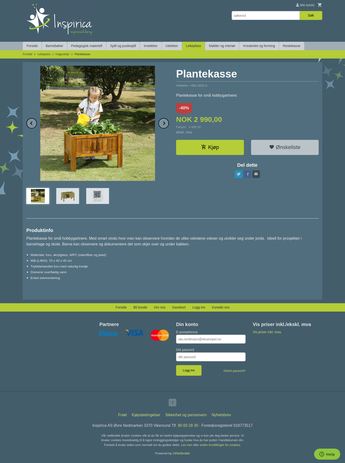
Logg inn (198, 307)
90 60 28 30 (188, 425)
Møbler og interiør (222, 46)
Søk (311, 15)
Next (168, 122)
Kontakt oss (221, 307)
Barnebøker (54, 46)
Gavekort (179, 307)
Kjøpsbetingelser (146, 415)
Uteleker (172, 46)
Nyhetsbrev (221, 415)
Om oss (159, 307)
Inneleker (151, 46)
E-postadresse (187, 332)
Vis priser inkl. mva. (267, 332)
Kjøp (210, 147)
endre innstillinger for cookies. (220, 445)
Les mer (187, 445)
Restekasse (291, 46)
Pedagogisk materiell (86, 46)
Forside (32, 46)
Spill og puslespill (123, 46)
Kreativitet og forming (259, 46)
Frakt (122, 415)
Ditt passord (185, 350)
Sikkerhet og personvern (186, 415)
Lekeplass (193, 46)
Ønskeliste (284, 147)
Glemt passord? (235, 371)
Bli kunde (140, 307)
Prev (36, 122)
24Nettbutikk (181, 453)
